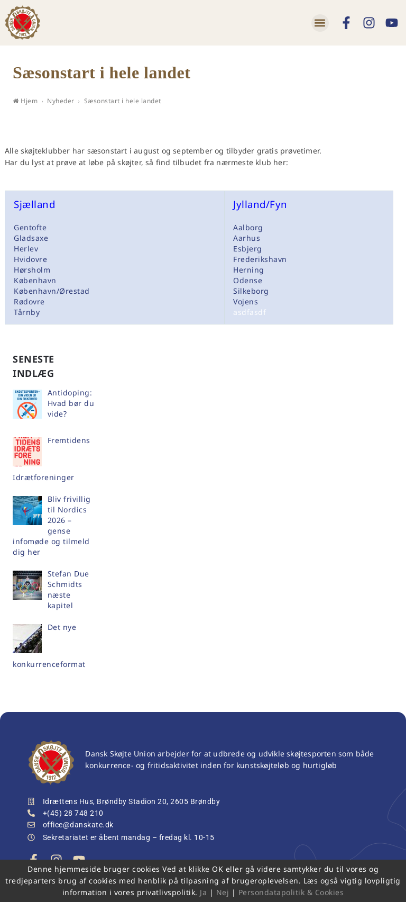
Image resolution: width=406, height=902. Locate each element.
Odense (247, 280)
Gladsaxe (31, 238)
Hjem (25, 100)
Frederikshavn (260, 259)
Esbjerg (247, 248)
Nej (222, 892)
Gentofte (30, 227)
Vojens (245, 301)
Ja (203, 892)
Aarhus (246, 238)
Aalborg (248, 227)
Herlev (26, 248)
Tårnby (27, 312)
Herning (248, 270)
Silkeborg (251, 291)
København (35, 280)
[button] (320, 23)
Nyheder (61, 100)
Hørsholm (32, 270)
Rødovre (29, 301)
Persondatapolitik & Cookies (291, 892)
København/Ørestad (52, 291)
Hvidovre (30, 259)
